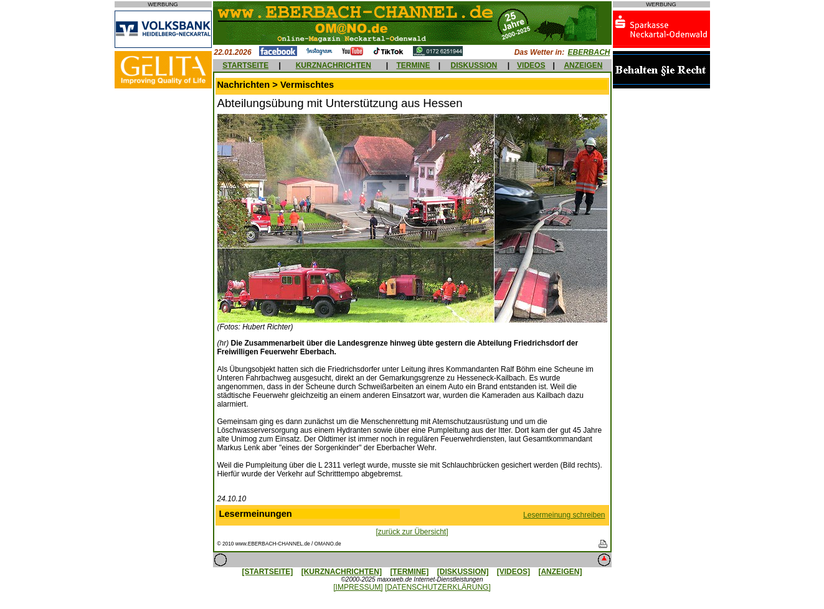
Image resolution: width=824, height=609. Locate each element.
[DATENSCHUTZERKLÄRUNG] (438, 587)
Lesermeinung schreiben (564, 515)
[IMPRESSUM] (357, 587)
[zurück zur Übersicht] (412, 531)
